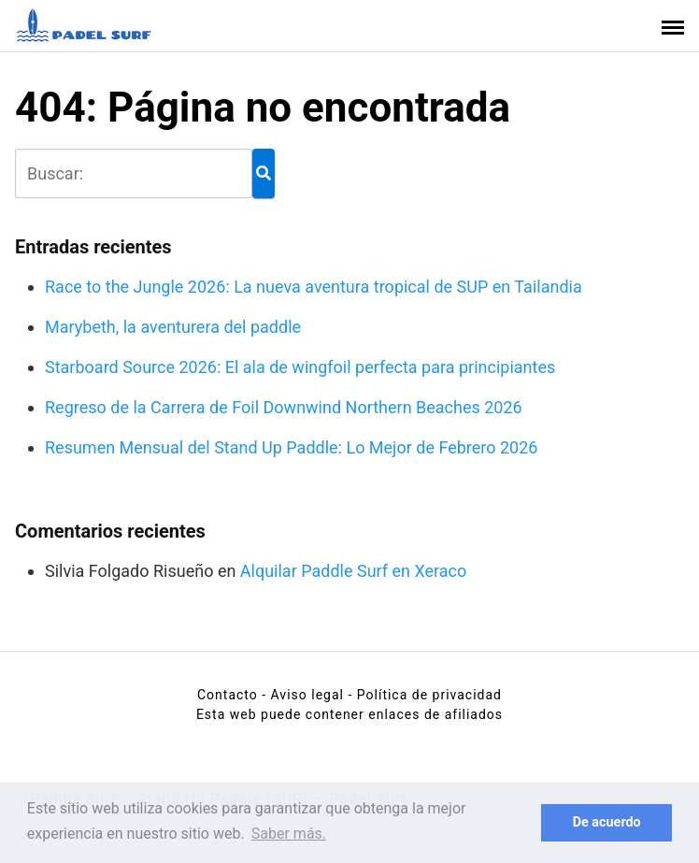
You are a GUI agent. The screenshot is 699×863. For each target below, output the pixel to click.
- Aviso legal (303, 694)
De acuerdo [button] (607, 822)
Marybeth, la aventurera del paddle (173, 327)
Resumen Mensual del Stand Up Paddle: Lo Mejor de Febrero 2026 (291, 447)
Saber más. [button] (288, 833)
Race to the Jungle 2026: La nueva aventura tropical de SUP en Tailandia (313, 286)
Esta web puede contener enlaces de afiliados (349, 714)
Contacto (227, 694)
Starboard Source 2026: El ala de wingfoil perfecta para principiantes (300, 367)
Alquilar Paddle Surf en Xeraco (353, 571)
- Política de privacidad (425, 694)
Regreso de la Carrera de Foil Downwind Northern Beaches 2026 (283, 407)
